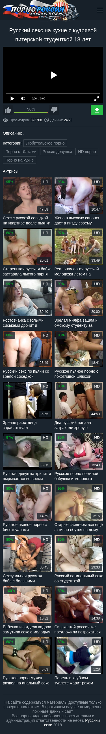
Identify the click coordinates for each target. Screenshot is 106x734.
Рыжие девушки (57, 151)
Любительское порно (45, 143)
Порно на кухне (19, 160)
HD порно (87, 151)
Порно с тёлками (20, 151)
